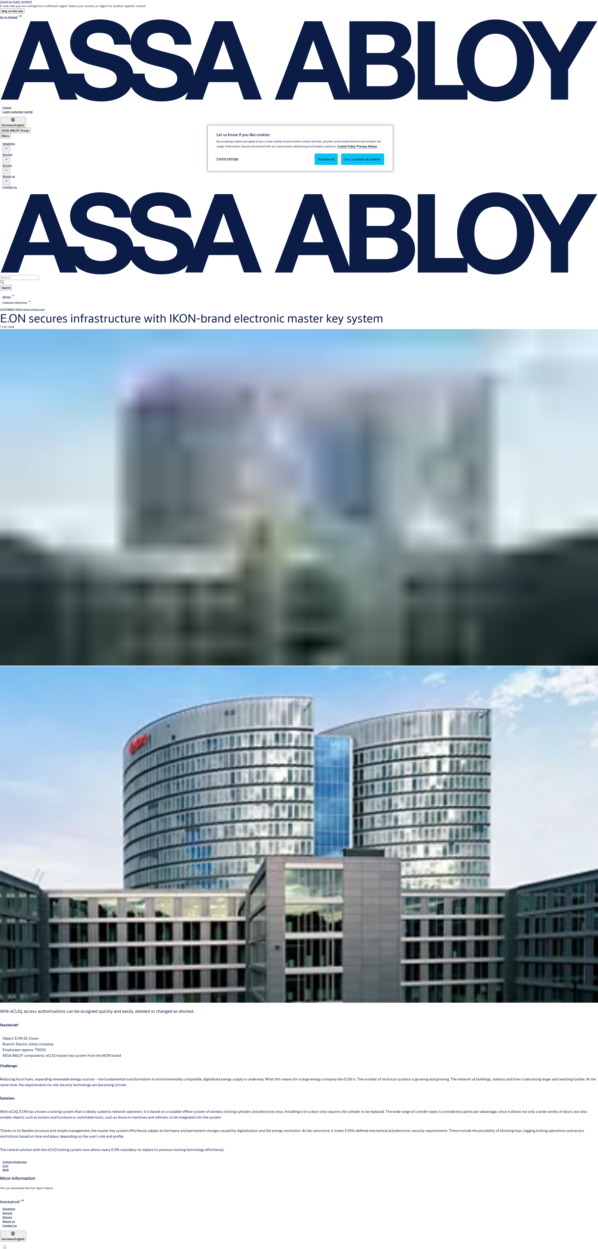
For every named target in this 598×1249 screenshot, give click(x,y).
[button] (12, 11)
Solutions (8, 143)
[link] (11, 17)
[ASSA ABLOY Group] (15, 130)
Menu (5, 136)
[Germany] (13, 122)
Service (7, 154)
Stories (7, 165)
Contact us (9, 187)
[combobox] (19, 277)
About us (8, 176)
